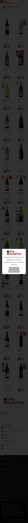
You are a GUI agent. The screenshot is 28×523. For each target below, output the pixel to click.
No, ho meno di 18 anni (14, 271)
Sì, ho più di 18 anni (14, 268)
